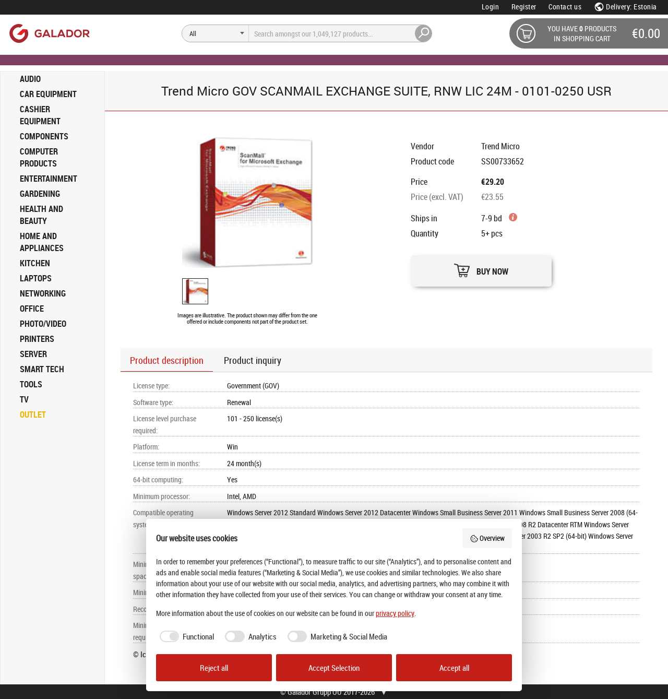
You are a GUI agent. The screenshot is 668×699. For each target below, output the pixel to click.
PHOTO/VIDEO (43, 323)
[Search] (215, 33)
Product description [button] (167, 360)
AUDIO (30, 79)
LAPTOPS (36, 278)
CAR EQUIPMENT (48, 94)
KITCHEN (35, 263)
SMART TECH (42, 369)
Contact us (564, 6)
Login (490, 6)
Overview (487, 538)
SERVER (33, 354)
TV (24, 399)
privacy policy (395, 613)
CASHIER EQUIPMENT (40, 115)
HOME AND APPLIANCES (42, 242)
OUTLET (33, 414)
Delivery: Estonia (625, 6)
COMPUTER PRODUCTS (39, 157)
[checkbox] (185, 637)
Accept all (454, 667)
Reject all (214, 667)
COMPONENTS (44, 136)
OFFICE (32, 308)
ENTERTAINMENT (48, 178)
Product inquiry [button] (252, 360)
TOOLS (31, 384)
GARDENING (40, 193)
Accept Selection (334, 667)
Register (523, 6)
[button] (481, 268)
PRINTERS (37, 339)
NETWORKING (43, 293)
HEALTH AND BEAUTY (41, 215)
